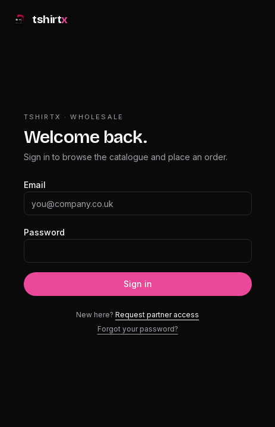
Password (44, 232)
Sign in (138, 284)
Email (35, 185)
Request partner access (157, 314)
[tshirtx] (40, 21)
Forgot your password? (137, 328)
